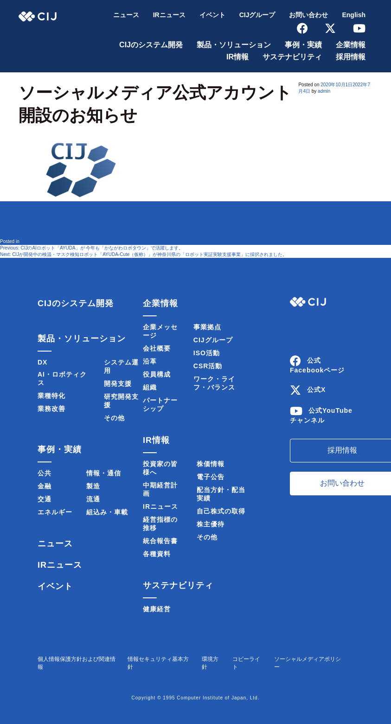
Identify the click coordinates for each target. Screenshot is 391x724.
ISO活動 (206, 353)
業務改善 (51, 408)
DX (42, 362)
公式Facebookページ (317, 365)
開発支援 (118, 383)
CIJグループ (257, 15)
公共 (44, 473)
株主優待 (210, 524)
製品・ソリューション (234, 45)
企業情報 (350, 45)
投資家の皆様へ (160, 468)
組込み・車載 (107, 512)
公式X (316, 389)
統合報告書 (160, 541)
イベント (212, 15)
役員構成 (157, 374)
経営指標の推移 (160, 524)
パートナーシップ (160, 404)
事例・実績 (303, 45)
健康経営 (157, 609)
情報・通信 (103, 473)
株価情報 (210, 464)
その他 (114, 418)
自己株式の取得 (221, 511)
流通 (93, 499)
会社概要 (157, 348)
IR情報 (237, 57)
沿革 (150, 361)
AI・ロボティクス (62, 378)
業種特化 (51, 395)
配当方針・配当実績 (221, 494)
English (353, 15)
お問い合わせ (308, 15)
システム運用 (121, 366)
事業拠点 (207, 327)
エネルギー (55, 512)
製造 (93, 486)
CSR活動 (208, 366)
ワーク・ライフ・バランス (214, 383)
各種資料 (157, 553)
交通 (44, 499)
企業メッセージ (160, 331)
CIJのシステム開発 (151, 45)
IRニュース (169, 15)
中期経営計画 (160, 489)
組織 (150, 387)
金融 (44, 486)
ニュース (126, 15)
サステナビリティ (292, 57)
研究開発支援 (121, 401)
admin (324, 91)
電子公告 (210, 477)
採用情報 (350, 57)
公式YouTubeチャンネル (321, 415)
